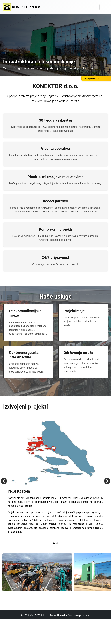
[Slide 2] (57, 543)
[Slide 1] (54, 543)
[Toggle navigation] (103, 7)
